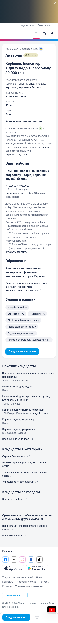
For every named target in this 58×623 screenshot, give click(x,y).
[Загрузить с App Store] (13, 568)
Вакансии (14, 535)
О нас (39, 577)
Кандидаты (15, 499)
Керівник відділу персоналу (18, 419)
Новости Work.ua (26, 581)
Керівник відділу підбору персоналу (23, 409)
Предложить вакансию (18, 617)
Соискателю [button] (15, 595)
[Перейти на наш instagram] (22, 559)
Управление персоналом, (20, 481)
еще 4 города (41, 413)
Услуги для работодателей (17, 577)
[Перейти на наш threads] (14, 559)
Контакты (8, 581)
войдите (47, 147)
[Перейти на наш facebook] (5, 559)
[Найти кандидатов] (36, 34)
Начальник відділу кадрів (17, 386)
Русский (9, 551)
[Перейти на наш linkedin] (31, 559)
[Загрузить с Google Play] (37, 568)
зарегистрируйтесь (16, 154)
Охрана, (17, 456)
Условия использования (29, 586)
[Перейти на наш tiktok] (39, 559)
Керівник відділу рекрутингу (18, 429)
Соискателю (47, 25)
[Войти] (52, 34)
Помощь (7, 586)
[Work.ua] (5, 35)
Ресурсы (44, 581)
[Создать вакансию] (44, 34)
